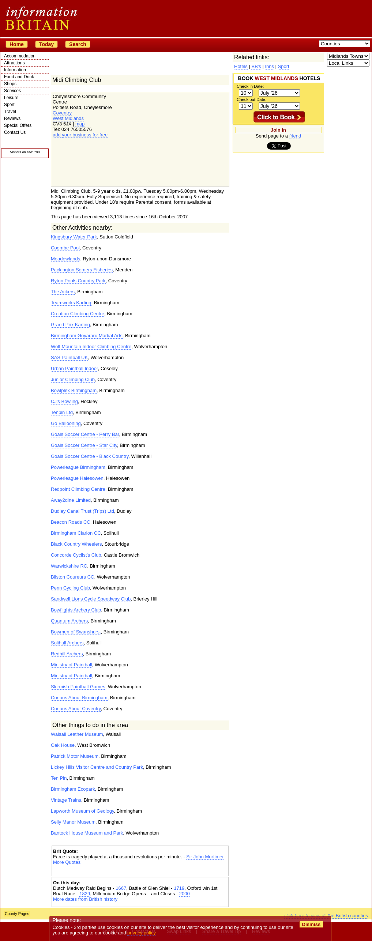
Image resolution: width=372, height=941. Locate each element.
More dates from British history (85, 899)
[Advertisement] (140, 871)
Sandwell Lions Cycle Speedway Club (91, 599)
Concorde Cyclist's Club (76, 555)
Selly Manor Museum (73, 822)
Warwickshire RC (69, 566)
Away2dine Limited (71, 500)
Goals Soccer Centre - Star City (84, 445)
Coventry (62, 113)
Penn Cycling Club (70, 588)
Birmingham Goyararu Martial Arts (87, 335)
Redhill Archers (67, 653)
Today (46, 44)
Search (77, 44)
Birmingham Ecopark (73, 789)
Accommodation (19, 56)
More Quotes (66, 862)
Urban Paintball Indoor (74, 368)
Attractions (14, 62)
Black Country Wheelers (76, 544)
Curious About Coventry (76, 708)
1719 (179, 888)
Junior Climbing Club (73, 379)
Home (17, 44)
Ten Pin (59, 778)
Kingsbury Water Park (74, 237)
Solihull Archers (67, 642)
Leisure (11, 97)
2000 (184, 893)
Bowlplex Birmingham (74, 390)
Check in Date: (250, 86)
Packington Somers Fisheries (82, 269)
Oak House (63, 745)
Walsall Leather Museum (77, 734)
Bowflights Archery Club (76, 610)
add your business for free (80, 135)
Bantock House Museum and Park (87, 833)
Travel (10, 111)
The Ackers (63, 291)
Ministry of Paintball (71, 664)
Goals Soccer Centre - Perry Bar (85, 434)
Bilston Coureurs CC (72, 577)
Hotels (241, 66)
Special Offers (17, 125)
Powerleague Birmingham (78, 467)
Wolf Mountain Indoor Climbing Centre (91, 346)
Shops (10, 83)
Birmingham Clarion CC (76, 533)
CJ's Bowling (64, 401)
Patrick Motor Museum (74, 756)
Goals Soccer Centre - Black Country (89, 456)
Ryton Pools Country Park (78, 280)
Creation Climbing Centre (77, 313)
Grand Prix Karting (70, 324)
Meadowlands (65, 258)
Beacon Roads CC (70, 522)
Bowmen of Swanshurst (76, 632)
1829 (84, 893)
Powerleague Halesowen (77, 478)
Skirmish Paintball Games (78, 686)
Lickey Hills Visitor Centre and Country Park (97, 767)
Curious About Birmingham (79, 697)
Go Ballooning (66, 423)
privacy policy (141, 933)
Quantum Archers (69, 621)
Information (15, 69)
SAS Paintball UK (69, 357)
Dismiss (311, 924)
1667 (121, 888)
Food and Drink (19, 76)
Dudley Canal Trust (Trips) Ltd (82, 511)
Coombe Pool (65, 248)
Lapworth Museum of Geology (82, 811)
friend (295, 136)
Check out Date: (251, 99)
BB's (256, 66)
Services (12, 90)
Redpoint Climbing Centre (78, 489)
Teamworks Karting (71, 302)
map (79, 124)
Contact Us (15, 132)
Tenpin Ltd (62, 412)
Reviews (12, 118)
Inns (269, 66)
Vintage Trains (66, 800)
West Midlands (68, 118)
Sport (9, 104)
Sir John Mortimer (205, 856)
